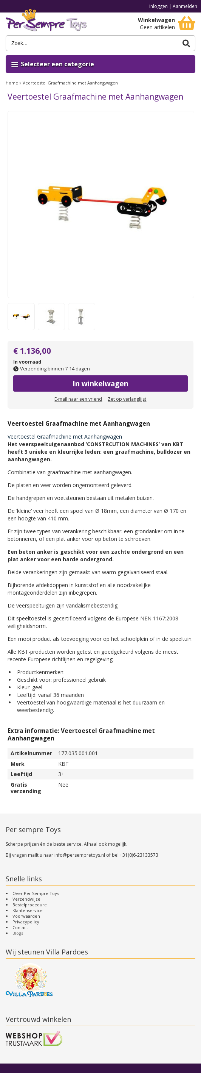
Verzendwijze (26, 899)
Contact (20, 927)
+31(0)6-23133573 (139, 855)
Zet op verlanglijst (127, 399)
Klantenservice (27, 910)
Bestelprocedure (29, 904)
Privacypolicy (25, 922)
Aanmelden (185, 6)
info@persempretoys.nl (79, 855)
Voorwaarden (26, 916)
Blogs (17, 933)
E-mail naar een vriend (78, 399)
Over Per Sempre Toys (35, 893)
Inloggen (158, 6)
